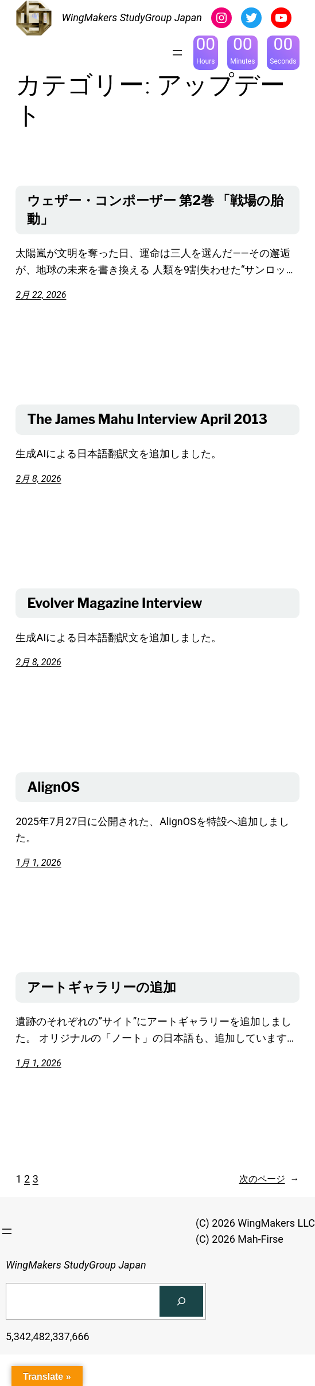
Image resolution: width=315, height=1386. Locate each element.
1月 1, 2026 (38, 862)
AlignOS (53, 787)
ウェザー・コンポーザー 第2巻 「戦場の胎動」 (155, 210)
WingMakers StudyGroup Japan (131, 17)
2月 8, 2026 (38, 478)
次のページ (269, 1179)
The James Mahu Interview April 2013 (147, 419)
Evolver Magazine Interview (114, 603)
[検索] (181, 1301)
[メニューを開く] (177, 53)
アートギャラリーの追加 (101, 987)
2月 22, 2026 (40, 294)
